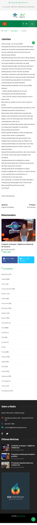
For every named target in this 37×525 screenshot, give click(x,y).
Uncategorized (6, 391)
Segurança (4, 376)
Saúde (6, 239)
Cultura (3, 298)
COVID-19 (4, 294)
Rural (3, 366)
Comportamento (6, 289)
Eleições (4, 313)
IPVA (2, 337)
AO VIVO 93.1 (23, 2)
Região (3, 361)
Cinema (3, 284)
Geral (3, 328)
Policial (3, 352)
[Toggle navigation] (4, 24)
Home (6, 31)
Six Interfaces (21, 516)
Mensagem (14, 31)
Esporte (3, 318)
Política (3, 357)
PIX (2, 347)
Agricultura (4, 274)
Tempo (3, 386)
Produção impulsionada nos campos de (22, 464)
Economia (4, 303)
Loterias (4, 342)
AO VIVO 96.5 (14, 2)
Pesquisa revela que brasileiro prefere (23, 455)
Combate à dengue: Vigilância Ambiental (23, 446)
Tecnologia (4, 381)
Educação (4, 308)
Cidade (3, 279)
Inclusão (4, 332)
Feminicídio (4, 323)
